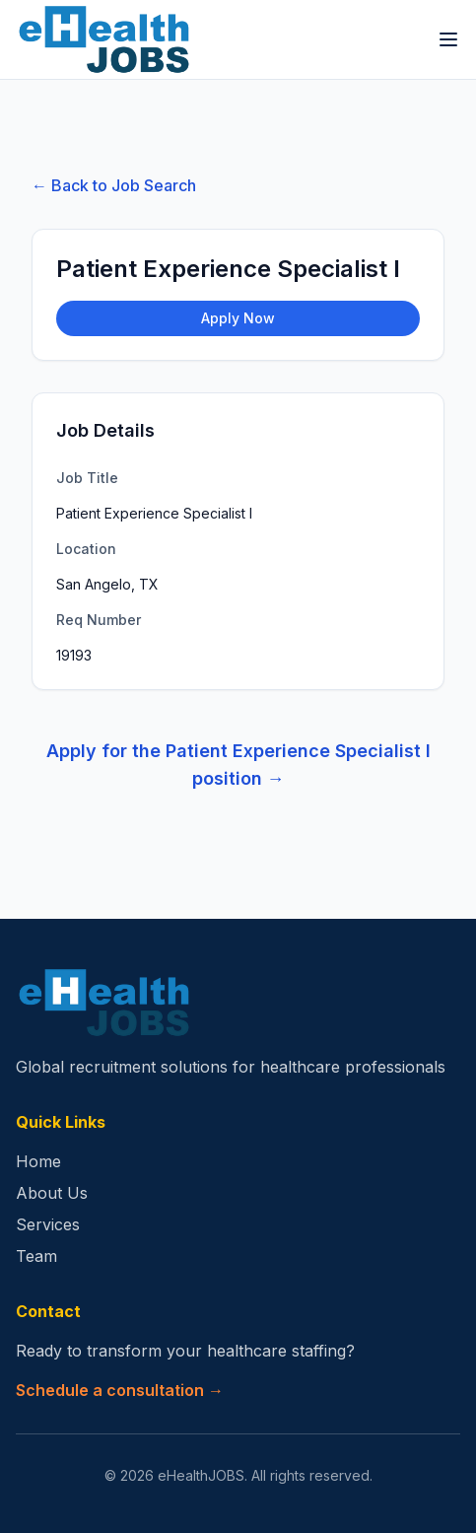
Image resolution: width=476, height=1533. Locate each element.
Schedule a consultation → (120, 1390)
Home (38, 1161)
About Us (52, 1193)
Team (36, 1256)
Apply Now (238, 318)
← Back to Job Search (114, 185)
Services (48, 1224)
